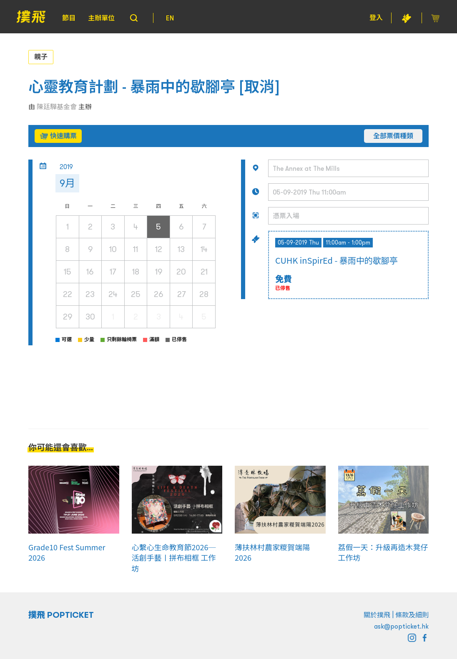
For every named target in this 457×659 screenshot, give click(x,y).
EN (170, 18)
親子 (41, 56)
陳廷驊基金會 (57, 106)
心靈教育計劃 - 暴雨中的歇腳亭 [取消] (154, 86)
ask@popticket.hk (401, 626)
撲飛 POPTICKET (61, 614)
